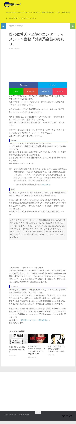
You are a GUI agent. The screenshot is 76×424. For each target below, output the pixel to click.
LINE (16, 92)
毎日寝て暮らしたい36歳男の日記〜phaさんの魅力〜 (17, 350)
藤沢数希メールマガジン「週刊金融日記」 (38, 321)
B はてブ (45, 92)
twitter (52, 85)
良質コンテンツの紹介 (17, 26)
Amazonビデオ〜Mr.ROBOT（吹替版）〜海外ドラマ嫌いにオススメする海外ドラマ (36, 352)
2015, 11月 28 (46, 185)
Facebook (23, 85)
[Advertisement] (38, 65)
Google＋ (31, 92)
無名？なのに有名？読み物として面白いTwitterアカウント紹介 (56, 349)
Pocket (60, 92)
